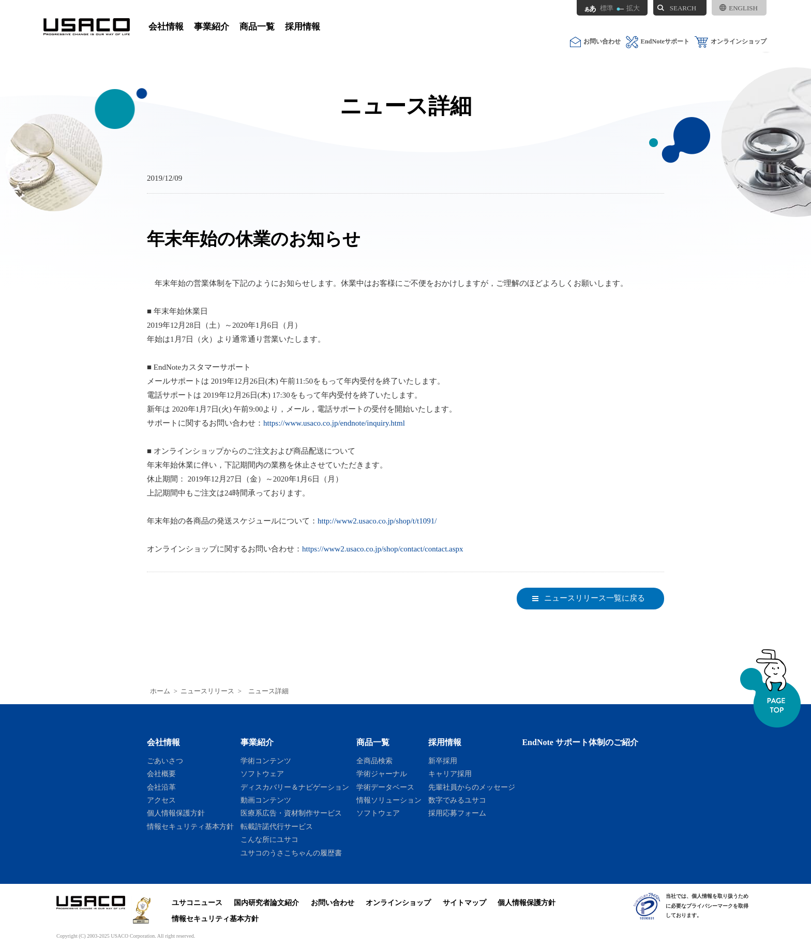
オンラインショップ (731, 42)
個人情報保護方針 (176, 813)
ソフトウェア (262, 773)
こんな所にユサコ (269, 839)
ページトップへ (770, 688)
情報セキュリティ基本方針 (190, 826)
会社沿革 (161, 787)
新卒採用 (442, 760)
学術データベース (385, 787)
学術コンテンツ (266, 760)
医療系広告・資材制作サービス (291, 813)
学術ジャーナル (381, 773)
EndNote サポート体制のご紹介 (580, 742)
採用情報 (302, 27)
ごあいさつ (165, 760)
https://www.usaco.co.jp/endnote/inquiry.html (334, 423)
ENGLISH (738, 8)
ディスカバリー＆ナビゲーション (295, 787)
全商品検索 (374, 760)
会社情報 (166, 27)
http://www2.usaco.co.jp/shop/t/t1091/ (377, 521)
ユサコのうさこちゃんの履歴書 (291, 853)
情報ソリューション (389, 800)
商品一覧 (257, 27)
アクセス (161, 800)
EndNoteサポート (657, 42)
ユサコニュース (197, 902)
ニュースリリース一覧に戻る (594, 598)
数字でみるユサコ (457, 800)
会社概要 (161, 773)
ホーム (160, 691)
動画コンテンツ (266, 800)
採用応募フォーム (457, 813)
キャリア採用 (450, 773)
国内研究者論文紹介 (266, 902)
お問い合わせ (595, 42)
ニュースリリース (207, 691)
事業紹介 (211, 27)
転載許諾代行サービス (277, 826)
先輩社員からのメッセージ (471, 787)
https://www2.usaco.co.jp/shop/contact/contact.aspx (382, 549)
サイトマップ (464, 902)
